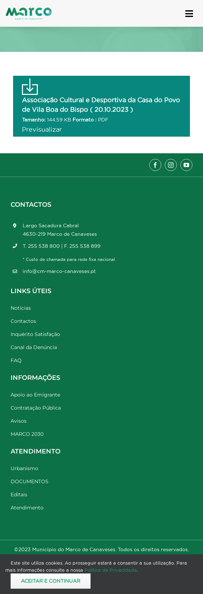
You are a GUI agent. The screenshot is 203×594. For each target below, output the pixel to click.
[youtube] (186, 165)
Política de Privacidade (111, 569)
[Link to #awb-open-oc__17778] (189, 13)
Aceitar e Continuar (50, 581)
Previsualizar (42, 129)
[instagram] (171, 165)
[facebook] (155, 165)
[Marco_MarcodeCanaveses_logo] (29, 10)
